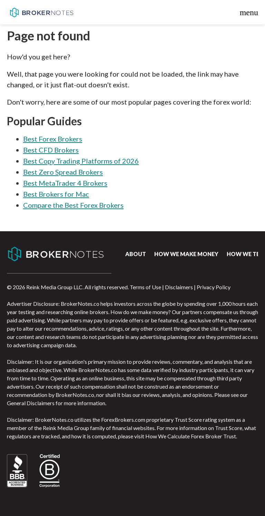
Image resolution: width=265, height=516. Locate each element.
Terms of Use (145, 287)
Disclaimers (179, 287)
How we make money (186, 254)
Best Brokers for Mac (56, 194)
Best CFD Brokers (51, 150)
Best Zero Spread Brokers (63, 172)
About (135, 254)
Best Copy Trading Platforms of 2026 (81, 161)
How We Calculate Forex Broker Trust (190, 436)
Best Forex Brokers (52, 139)
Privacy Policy (213, 287)
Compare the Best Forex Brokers (73, 205)
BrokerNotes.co (41, 12)
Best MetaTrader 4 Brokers (65, 183)
